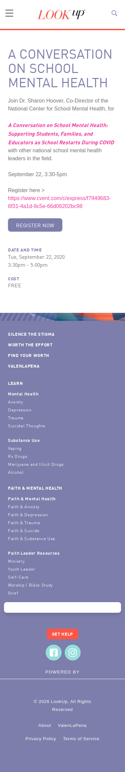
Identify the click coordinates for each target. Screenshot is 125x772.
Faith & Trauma (24, 522)
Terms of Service (81, 738)
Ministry (16, 561)
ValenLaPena (23, 366)
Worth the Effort (30, 344)
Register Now (35, 225)
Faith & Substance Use (31, 538)
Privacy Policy (40, 738)
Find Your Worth (28, 355)
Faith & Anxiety (24, 506)
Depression (20, 409)
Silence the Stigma (31, 334)
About (44, 725)
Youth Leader (21, 569)
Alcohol (16, 472)
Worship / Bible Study (30, 585)
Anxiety (15, 401)
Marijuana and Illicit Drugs (36, 464)
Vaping (15, 448)
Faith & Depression (28, 514)
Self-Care (18, 577)
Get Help (62, 634)
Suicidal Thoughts (26, 425)
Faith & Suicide (24, 530)
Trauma (16, 417)
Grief (13, 593)
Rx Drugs (17, 456)
